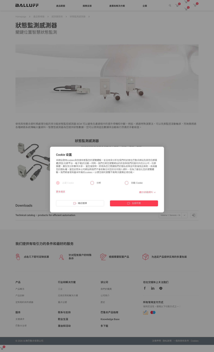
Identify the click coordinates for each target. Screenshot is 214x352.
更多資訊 (60, 191)
